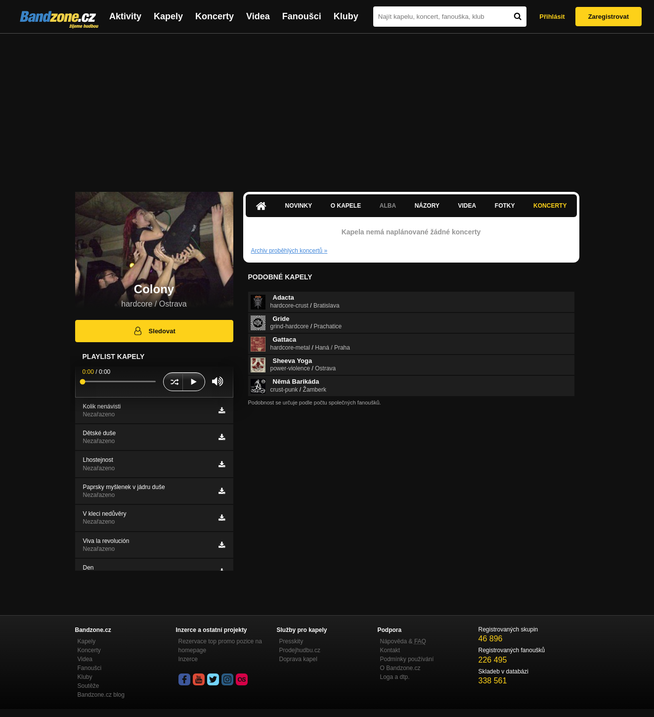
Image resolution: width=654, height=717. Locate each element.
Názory (427, 205)
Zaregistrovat (608, 16)
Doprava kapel (298, 659)
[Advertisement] (327, 108)
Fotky (505, 205)
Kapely (168, 16)
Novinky (298, 205)
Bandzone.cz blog (101, 694)
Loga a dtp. (395, 676)
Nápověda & (403, 641)
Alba (388, 205)
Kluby (346, 16)
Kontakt (390, 650)
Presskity (291, 641)
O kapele (346, 205)
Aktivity (125, 16)
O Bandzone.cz (400, 668)
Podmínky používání (407, 659)
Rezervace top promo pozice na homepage (220, 646)
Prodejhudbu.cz (299, 650)
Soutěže (88, 685)
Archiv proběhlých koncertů (289, 250)
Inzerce (188, 659)
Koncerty (214, 16)
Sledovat (153, 330)
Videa (258, 16)
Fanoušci (301, 16)
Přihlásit (552, 16)
